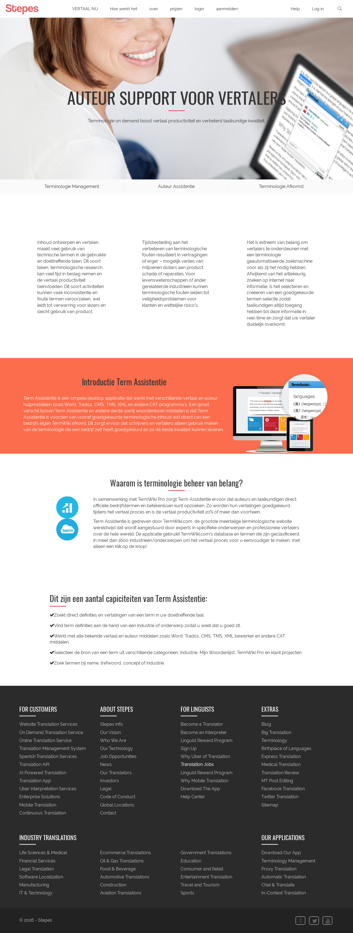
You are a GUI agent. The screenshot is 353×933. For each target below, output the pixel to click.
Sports (187, 893)
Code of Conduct (117, 797)
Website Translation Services (48, 724)
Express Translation (281, 756)
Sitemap (269, 805)
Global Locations (117, 805)
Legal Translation (36, 869)
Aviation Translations (120, 893)
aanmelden (227, 8)
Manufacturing (34, 885)
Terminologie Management (71, 186)
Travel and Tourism (200, 885)
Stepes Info (111, 724)
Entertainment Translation (206, 877)
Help (295, 8)
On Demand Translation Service (51, 732)
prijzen (176, 8)
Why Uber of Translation (205, 756)
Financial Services (37, 861)
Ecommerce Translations (125, 853)
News (106, 764)
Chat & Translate (278, 885)
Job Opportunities (118, 756)
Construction (113, 885)
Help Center (193, 797)
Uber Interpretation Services (47, 788)
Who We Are (113, 740)
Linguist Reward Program (206, 740)
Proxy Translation (278, 869)
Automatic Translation (283, 877)
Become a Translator (202, 724)
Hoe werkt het (123, 8)
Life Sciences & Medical (43, 853)
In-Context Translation (283, 893)
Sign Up (189, 748)
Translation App (35, 780)
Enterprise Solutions (39, 797)
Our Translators (116, 772)
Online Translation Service (45, 740)
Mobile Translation (37, 805)
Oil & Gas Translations (122, 861)
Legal (105, 788)
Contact (108, 813)
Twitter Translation (279, 797)
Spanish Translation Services (48, 756)
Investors (109, 780)
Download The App (200, 788)
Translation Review (280, 772)
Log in (318, 8)
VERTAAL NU (85, 8)
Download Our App (281, 853)
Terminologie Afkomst (281, 186)
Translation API (34, 764)
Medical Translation (281, 764)
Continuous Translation (42, 813)
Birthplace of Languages (286, 748)
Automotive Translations (124, 877)
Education (191, 861)
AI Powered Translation (42, 772)
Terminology (274, 740)
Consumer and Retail (202, 869)
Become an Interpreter (204, 732)
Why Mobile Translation (204, 780)
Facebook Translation (283, 788)
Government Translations (206, 853)
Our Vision (110, 732)
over (153, 8)
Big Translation (276, 732)
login (199, 8)
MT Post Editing (277, 780)
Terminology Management (288, 861)
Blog (266, 724)
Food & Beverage (118, 869)
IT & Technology (35, 893)
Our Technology (116, 748)
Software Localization (41, 877)
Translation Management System (52, 748)
